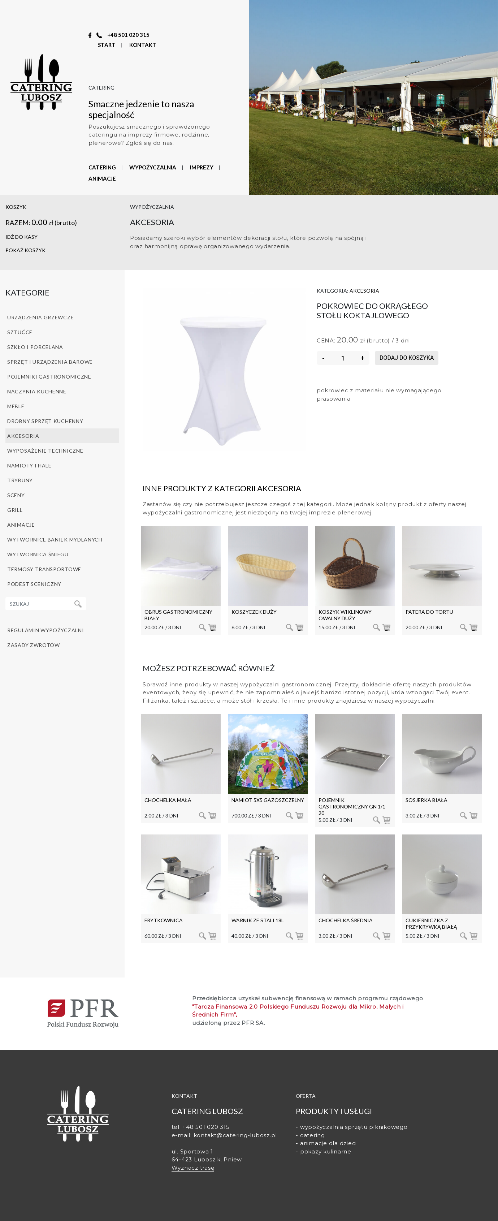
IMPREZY (201, 167)
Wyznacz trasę (193, 1167)
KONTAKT (142, 45)
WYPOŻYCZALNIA (152, 167)
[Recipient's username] (37, 603)
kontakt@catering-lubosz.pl (235, 1135)
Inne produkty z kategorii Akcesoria (222, 488)
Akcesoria (364, 291)
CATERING (102, 167)
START (107, 45)
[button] (62, 250)
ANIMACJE (102, 178)
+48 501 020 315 (128, 34)
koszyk (15, 207)
